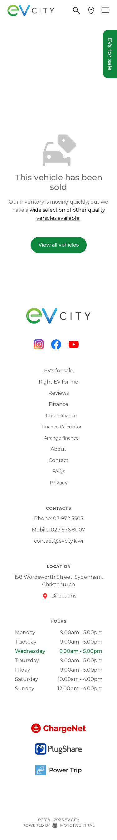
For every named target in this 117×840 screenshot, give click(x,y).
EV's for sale (58, 371)
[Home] (30, 10)
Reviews (58, 393)
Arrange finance (61, 438)
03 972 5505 (68, 518)
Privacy (59, 483)
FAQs (58, 471)
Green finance (61, 415)
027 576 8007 (68, 530)
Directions (63, 596)
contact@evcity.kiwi (58, 541)
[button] (76, 10)
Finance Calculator (61, 427)
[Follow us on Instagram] (39, 344)
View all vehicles (58, 245)
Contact (59, 460)
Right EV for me (58, 382)
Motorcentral (73, 825)
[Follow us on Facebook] (56, 344)
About (58, 449)
